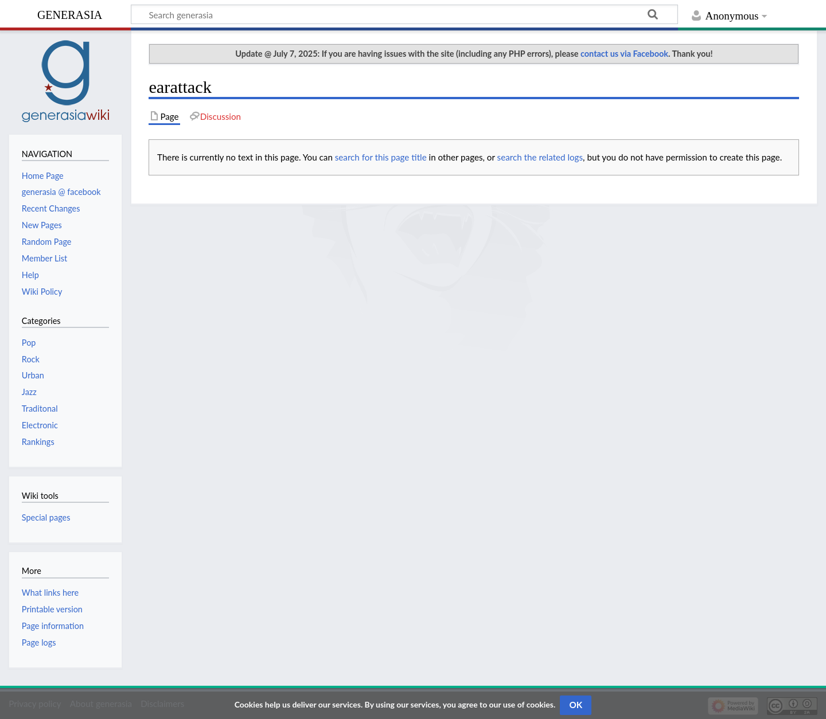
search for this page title (381, 157)
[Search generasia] (404, 14)
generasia (69, 13)
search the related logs (540, 157)
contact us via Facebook (624, 53)
